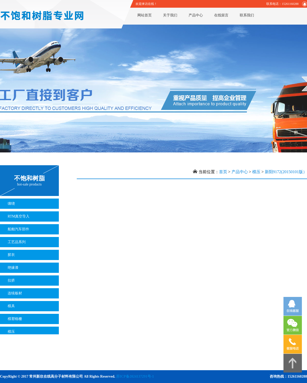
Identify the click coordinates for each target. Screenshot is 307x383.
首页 (223, 172)
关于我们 (170, 15)
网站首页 (144, 15)
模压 (256, 172)
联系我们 (247, 15)
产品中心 (196, 15)
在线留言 (221, 15)
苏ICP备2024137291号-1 (135, 376)
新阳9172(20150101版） (286, 172)
